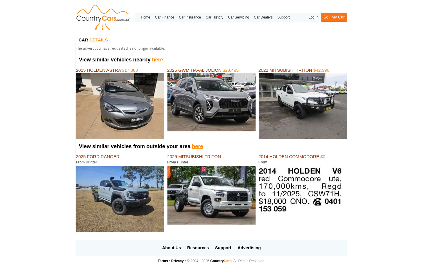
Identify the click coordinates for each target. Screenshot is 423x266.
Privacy (177, 261)
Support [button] (223, 247)
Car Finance (164, 17)
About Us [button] (171, 247)
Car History (214, 17)
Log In (313, 17)
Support (283, 17)
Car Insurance (190, 17)
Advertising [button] (249, 247)
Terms (163, 261)
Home (145, 17)
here (157, 60)
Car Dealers (263, 17)
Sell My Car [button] (334, 17)
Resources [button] (198, 247)
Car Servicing (238, 17)
